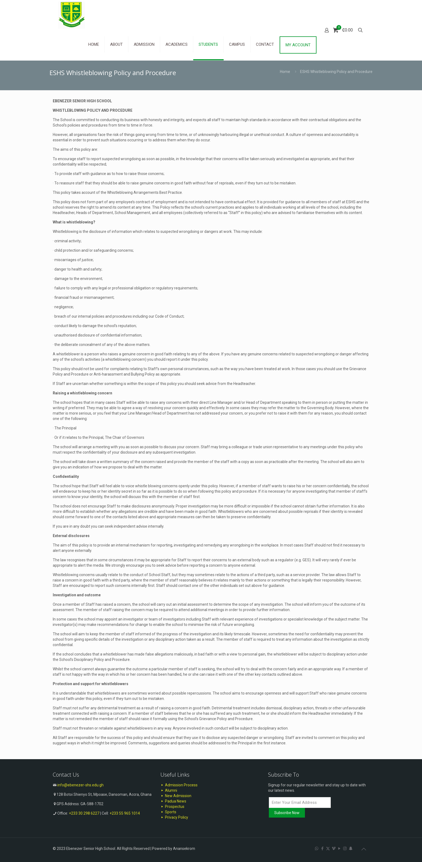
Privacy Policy (174, 817)
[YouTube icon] (339, 848)
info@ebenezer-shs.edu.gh (80, 785)
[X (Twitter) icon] (328, 848)
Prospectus (172, 806)
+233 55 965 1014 (125, 813)
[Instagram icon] (345, 848)
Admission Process (179, 785)
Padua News (173, 801)
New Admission (175, 796)
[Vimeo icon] (334, 848)
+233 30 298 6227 (84, 813)
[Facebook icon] (322, 848)
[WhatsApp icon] (317, 848)
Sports (168, 812)
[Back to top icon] (363, 849)
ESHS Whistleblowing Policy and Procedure (336, 71)
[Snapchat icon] (351, 848)
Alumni (168, 790)
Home (285, 71)
